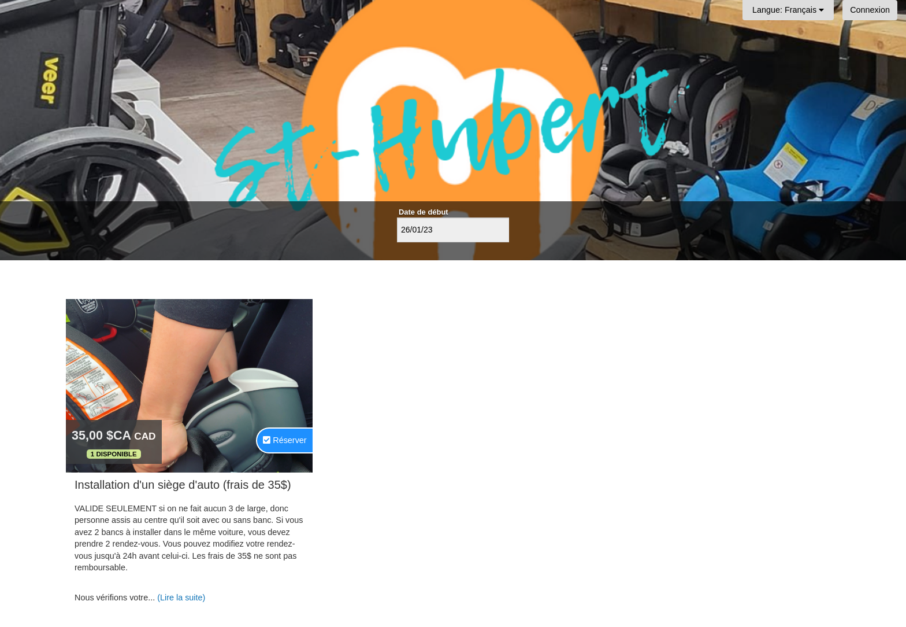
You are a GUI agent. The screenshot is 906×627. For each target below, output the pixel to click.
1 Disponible (114, 454)
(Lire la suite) (181, 597)
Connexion (870, 9)
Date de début (423, 212)
